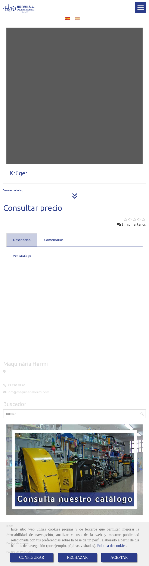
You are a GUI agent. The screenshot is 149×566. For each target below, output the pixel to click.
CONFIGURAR (31, 557)
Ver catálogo (22, 255)
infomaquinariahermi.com (28, 392)
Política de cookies (111, 546)
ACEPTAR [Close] (119, 557)
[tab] (21, 240)
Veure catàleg (13, 190)
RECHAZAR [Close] (77, 557)
